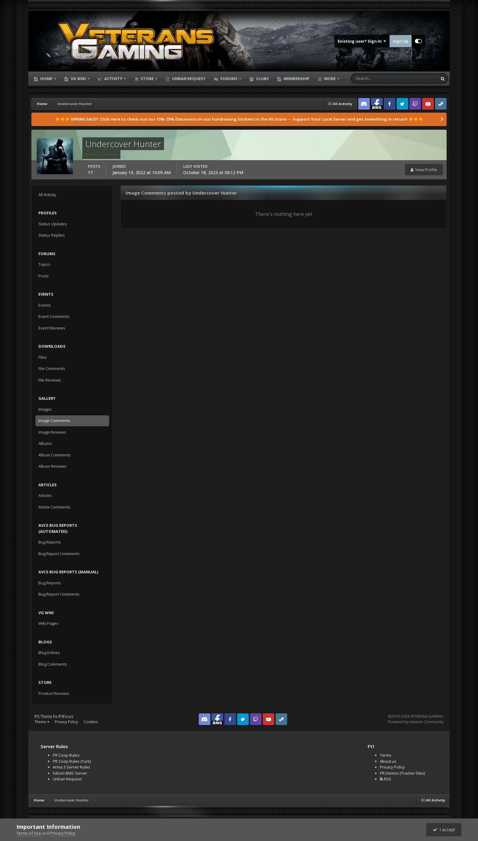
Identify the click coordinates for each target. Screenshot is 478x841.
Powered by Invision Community (416, 721)
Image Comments (54, 420)
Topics (44, 264)
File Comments (51, 368)
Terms (385, 755)
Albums (45, 443)
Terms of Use (28, 833)
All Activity (47, 194)
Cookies (91, 721)
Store (147, 78)
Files (42, 357)
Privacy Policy (66, 721)
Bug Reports (49, 542)
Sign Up (400, 41)
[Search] (375, 78)
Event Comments (54, 316)
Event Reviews (51, 328)
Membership (296, 78)
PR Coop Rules (66, 755)
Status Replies (51, 235)
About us (388, 761)
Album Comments (54, 455)
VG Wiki (78, 78)
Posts (43, 276)
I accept (444, 829)
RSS (385, 779)
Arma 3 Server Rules (71, 767)
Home (46, 78)
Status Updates (52, 224)
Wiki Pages (48, 623)
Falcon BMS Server (70, 773)
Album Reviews (52, 466)
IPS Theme (43, 716)
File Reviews (49, 380)
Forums (228, 78)
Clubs (262, 78)
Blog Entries (49, 652)
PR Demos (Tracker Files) (402, 773)
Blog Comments (52, 664)
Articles (45, 495)
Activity (113, 78)
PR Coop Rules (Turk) (72, 761)
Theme (41, 721)
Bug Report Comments (59, 553)
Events (44, 305)
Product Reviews (53, 693)
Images (45, 409)
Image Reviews (52, 432)
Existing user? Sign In (362, 41)
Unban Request (188, 78)
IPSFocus (65, 716)
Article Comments (54, 507)
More (330, 78)
